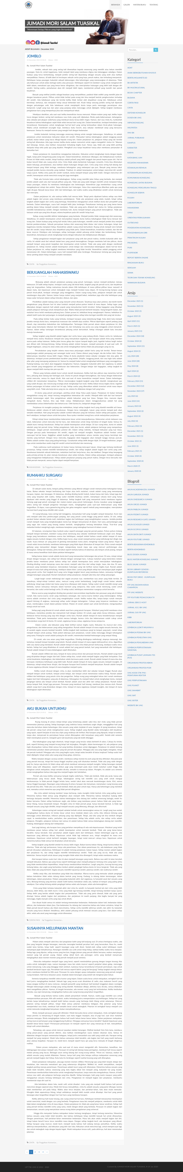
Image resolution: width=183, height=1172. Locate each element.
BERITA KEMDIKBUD (136, 549)
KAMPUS (131, 143)
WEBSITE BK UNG (135, 705)
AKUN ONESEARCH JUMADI (139, 499)
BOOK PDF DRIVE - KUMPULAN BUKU (141, 578)
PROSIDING (132, 243)
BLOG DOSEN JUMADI (137, 554)
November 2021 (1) (135, 436)
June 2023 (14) (133, 401)
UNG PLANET (133, 685)
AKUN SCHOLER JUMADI (138, 524)
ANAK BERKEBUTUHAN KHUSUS (141, 73)
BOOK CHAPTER (134, 92)
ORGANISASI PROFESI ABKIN (139, 663)
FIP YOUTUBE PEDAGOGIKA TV (141, 597)
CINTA (30, 264)
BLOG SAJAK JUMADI (136, 564)
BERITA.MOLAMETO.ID (137, 78)
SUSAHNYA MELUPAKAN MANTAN (55, 928)
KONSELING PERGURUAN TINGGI (141, 187)
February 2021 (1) (134, 451)
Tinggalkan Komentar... (47, 264)
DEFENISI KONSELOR (136, 113)
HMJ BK (130, 132)
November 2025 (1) (135, 306)
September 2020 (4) (135, 461)
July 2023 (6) (132, 396)
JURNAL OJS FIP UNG (136, 612)
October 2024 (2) (134, 341)
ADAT (129, 68)
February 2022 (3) (134, 426)
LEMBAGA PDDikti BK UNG (139, 632)
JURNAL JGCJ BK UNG (137, 607)
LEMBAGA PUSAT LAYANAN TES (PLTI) (141, 656)
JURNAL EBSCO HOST (136, 602)
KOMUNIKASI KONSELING (138, 178)
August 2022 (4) (133, 416)
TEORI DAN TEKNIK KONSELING (141, 277)
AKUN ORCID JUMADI (137, 504)
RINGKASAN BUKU (135, 262)
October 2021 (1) (134, 441)
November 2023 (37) (135, 391)
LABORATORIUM (134, 202)
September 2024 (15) (135, 346)
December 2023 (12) (135, 386)
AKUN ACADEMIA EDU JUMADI (141, 489)
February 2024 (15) (135, 381)
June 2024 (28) (133, 361)
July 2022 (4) (132, 421)
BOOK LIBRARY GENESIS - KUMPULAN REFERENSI (138, 570)
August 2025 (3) (133, 316)
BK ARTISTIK (132, 83)
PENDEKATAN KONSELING (138, 227)
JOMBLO (34, 56)
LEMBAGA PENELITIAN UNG (139, 637)
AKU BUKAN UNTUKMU (46, 708)
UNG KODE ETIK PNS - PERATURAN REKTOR (137, 674)
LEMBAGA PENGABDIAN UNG (140, 642)
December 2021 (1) (135, 431)
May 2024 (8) (132, 366)
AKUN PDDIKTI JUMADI (137, 514)
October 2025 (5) (134, 311)
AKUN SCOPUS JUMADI (137, 529)
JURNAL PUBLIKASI (135, 138)
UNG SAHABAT (134, 690)
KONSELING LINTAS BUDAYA (139, 182)
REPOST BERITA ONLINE (137, 257)
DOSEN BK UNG (134, 117)
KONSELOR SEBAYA (135, 192)
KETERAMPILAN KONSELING (139, 173)
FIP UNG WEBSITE (135, 592)
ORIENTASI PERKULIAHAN (138, 217)
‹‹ (27, 1152)
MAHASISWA (33, 467)
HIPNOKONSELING (135, 122)
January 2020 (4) (134, 471)
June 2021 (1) (132, 446)
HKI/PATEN (132, 127)
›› (47, 1152)
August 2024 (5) (133, 351)
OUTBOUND (132, 222)
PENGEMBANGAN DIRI (137, 232)
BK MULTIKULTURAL (136, 87)
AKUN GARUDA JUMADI (138, 494)
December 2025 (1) (135, 301)
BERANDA (115, 5)
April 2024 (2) (133, 371)
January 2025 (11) (134, 331)
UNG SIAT (131, 695)
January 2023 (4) (134, 406)
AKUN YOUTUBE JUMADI (138, 539)
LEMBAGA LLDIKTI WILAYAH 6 (140, 627)
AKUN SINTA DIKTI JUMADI (139, 534)
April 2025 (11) (133, 321)
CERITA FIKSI (33, 920)
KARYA (130, 152)
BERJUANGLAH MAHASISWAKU (53, 272)
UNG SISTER (132, 700)
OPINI (129, 212)
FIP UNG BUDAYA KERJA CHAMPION (138, 586)
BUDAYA (131, 97)
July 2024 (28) (133, 356)
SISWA (130, 273)
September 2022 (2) (135, 411)
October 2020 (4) (134, 456)
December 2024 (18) (135, 336)
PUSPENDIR (132, 252)
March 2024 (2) (133, 376)
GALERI (126, 5)
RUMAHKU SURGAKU (44, 475)
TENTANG (154, 5)
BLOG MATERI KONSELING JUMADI (142, 559)
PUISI (129, 247)
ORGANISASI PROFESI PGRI (139, 668)
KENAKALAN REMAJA (136, 167)
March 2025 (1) (133, 326)
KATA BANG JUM (134, 157)
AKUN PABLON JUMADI (137, 509)
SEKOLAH (131, 267)
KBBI (129, 617)
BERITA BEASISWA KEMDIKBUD (141, 544)
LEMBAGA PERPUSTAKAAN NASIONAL (139, 648)
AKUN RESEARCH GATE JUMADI (141, 519)
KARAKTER (132, 148)
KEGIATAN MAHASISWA (137, 162)
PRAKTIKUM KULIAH (136, 238)
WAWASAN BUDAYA (136, 282)
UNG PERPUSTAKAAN (137, 680)
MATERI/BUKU (139, 5)
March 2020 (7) (133, 466)
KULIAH (130, 197)
